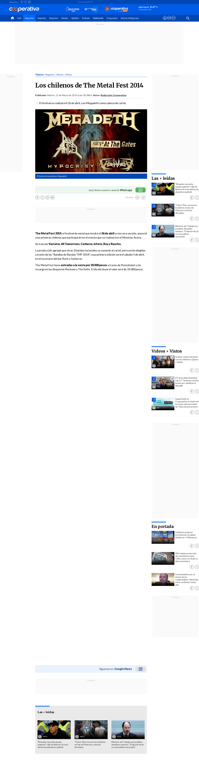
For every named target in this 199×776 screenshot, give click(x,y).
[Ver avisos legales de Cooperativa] (165, 20)
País (19, 18)
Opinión (75, 18)
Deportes (41, 18)
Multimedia (98, 18)
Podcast (86, 18)
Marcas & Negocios (130, 18)
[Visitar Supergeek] (173, 20)
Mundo (64, 18)
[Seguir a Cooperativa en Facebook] (21, 2)
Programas (112, 18)
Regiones (53, 18)
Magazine (29, 18)
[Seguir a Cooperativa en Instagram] (29, 2)
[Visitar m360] (169, 20)
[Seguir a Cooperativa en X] (25, 2)
